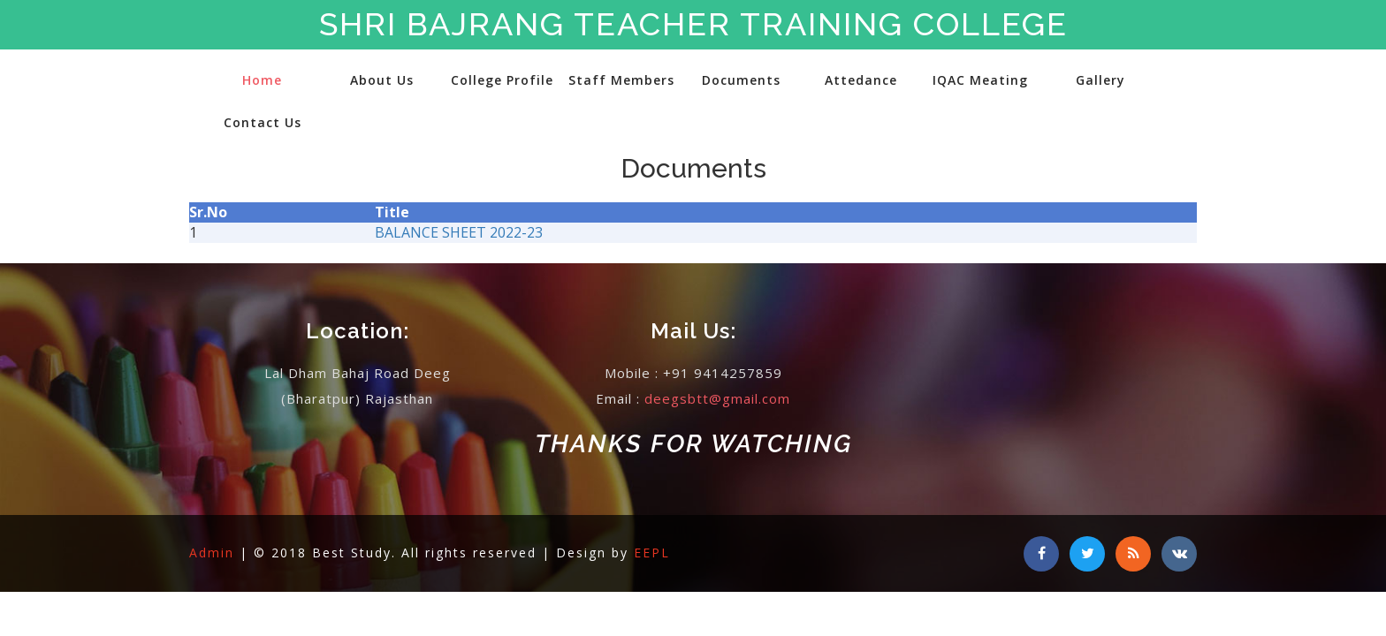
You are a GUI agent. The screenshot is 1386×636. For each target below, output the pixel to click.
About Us (382, 80)
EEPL (652, 552)
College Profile (502, 80)
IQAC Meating (980, 80)
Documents (741, 80)
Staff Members (621, 80)
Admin (214, 552)
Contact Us (262, 122)
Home (262, 80)
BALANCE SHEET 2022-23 (459, 232)
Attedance (861, 80)
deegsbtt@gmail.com (717, 398)
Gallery (1100, 80)
